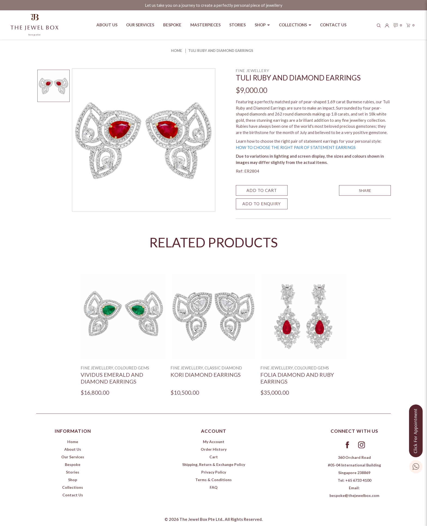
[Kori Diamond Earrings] (213, 316)
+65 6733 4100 (358, 480)
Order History (214, 449)
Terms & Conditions (213, 479)
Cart (213, 457)
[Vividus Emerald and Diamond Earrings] (123, 316)
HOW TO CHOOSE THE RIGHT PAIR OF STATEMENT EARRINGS (296, 147)
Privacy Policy (213, 472)
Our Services (72, 457)
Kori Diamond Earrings (205, 374)
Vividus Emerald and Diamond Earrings (112, 378)
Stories (72, 472)
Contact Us (72, 495)
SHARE (365, 190)
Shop (72, 479)
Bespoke (72, 464)
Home (176, 50)
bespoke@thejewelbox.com (354, 495)
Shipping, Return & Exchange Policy (213, 464)
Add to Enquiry (261, 203)
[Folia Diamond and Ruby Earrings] (303, 316)
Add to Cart (261, 190)
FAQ (214, 487)
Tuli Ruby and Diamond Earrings (220, 50)
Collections (72, 487)
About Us (72, 449)
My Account (213, 441)
